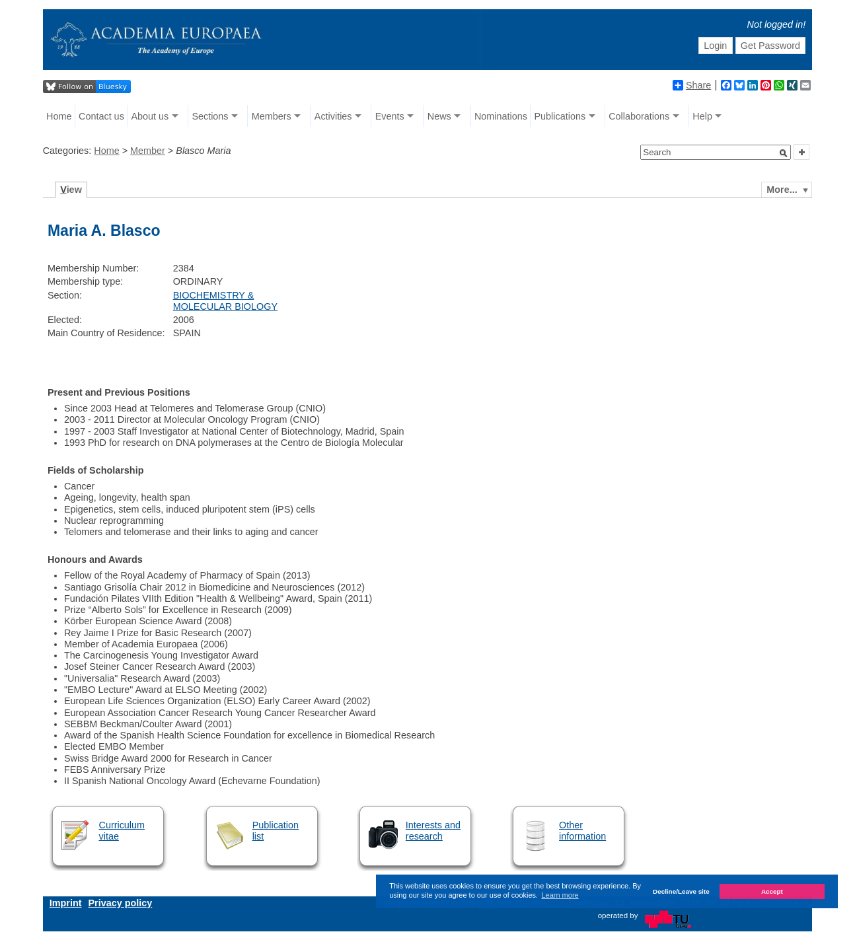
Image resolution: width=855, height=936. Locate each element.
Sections (210, 116)
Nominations (500, 116)
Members (271, 116)
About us (149, 116)
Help (702, 116)
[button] (783, 153)
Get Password (770, 45)
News (439, 116)
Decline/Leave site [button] (681, 891)
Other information (582, 831)
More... (781, 189)
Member (147, 150)
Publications (560, 116)
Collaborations (639, 116)
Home (58, 116)
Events (389, 116)
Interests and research (433, 831)
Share (692, 85)
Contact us (101, 116)
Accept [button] (772, 891)
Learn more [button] (559, 895)
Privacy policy (120, 903)
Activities (333, 116)
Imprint (66, 903)
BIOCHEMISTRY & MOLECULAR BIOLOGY (225, 301)
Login (715, 45)
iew (71, 189)
